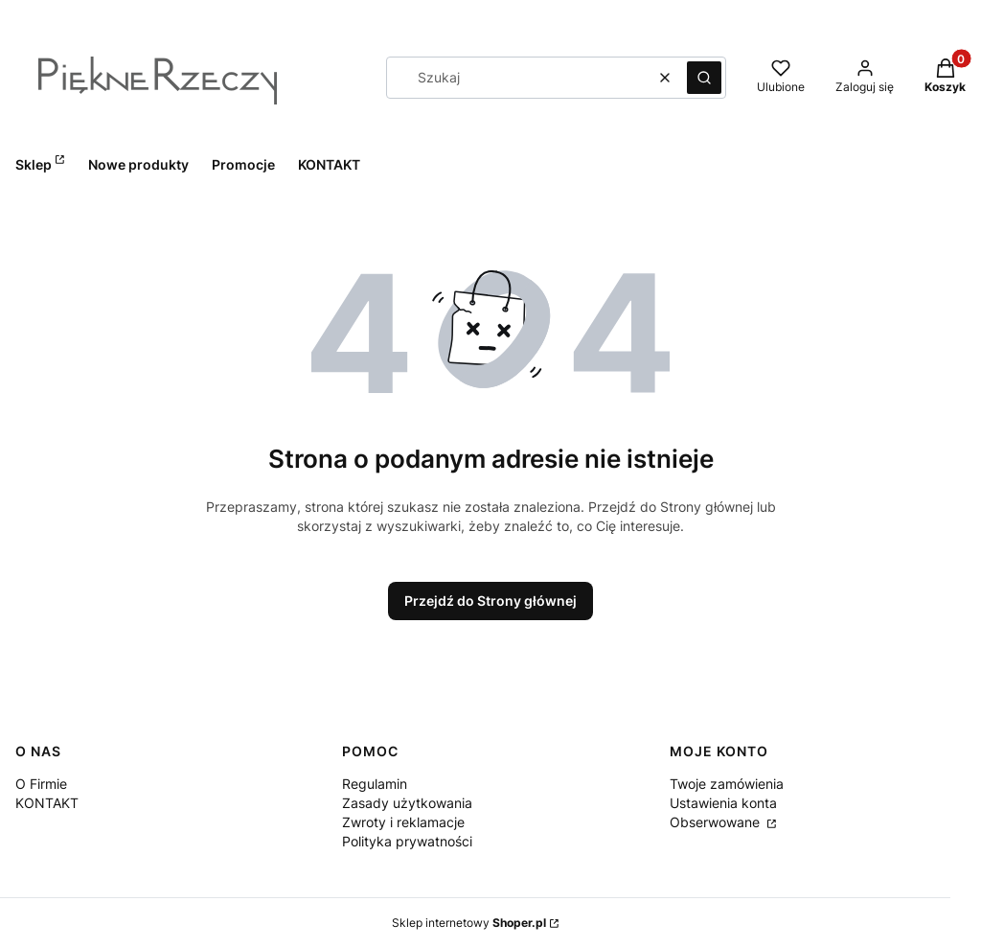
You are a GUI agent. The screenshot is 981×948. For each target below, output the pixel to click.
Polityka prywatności (407, 841)
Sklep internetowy (469, 922)
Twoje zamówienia (727, 783)
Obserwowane (717, 822)
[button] (704, 77)
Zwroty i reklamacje (403, 822)
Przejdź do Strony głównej (490, 600)
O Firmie (41, 783)
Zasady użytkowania (407, 803)
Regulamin (374, 783)
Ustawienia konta (723, 803)
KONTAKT (47, 803)
